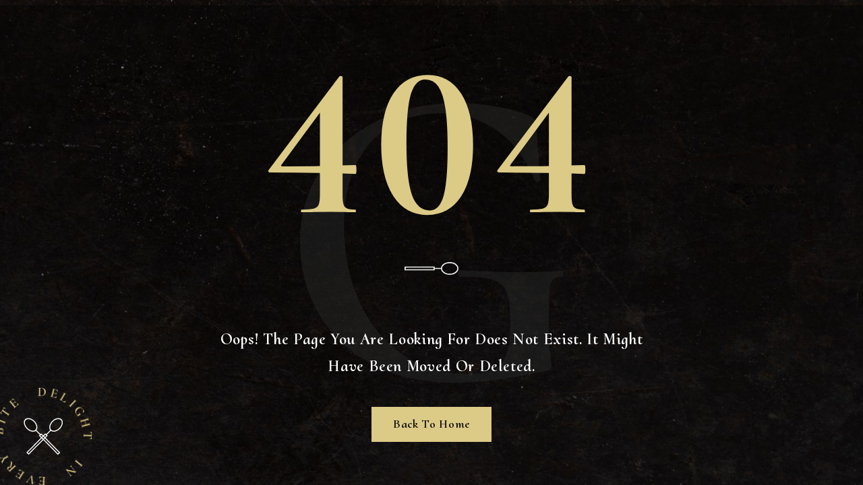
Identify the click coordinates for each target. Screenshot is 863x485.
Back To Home (431, 423)
